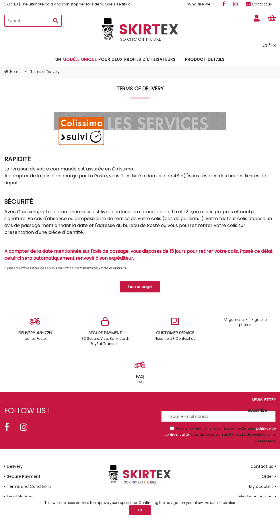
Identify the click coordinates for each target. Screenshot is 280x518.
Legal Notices (20, 496)
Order (267, 476)
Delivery (15, 466)
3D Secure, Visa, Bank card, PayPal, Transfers (105, 331)
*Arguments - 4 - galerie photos (245, 322)
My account (261, 486)
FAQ (140, 373)
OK (140, 510)
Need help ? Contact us (175, 329)
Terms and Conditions (29, 486)
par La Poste (35, 329)
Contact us (259, 4)
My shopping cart (255, 496)
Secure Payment (23, 476)
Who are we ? (201, 4)
